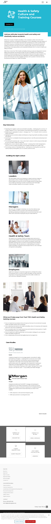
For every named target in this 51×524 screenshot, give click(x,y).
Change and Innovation (8, 492)
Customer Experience (8, 487)
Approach (5, 472)
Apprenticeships (6, 476)
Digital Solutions (6, 496)
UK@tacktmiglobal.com (10, 503)
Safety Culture (6, 494)
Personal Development (8, 490)
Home (6, 28)
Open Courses (6, 474)
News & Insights (6, 478)
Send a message (35, 449)
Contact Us (5, 480)
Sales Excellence (6, 485)
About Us (5, 471)
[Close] (48, 515)
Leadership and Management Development (12, 489)
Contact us (9, 24)
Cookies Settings (19, 521)
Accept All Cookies (30, 521)
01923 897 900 (16, 443)
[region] (25, 518)
